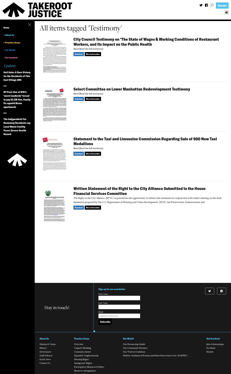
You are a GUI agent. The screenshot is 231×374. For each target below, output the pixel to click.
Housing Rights (81, 359)
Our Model (10, 50)
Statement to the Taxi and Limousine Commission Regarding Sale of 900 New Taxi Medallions (145, 141)
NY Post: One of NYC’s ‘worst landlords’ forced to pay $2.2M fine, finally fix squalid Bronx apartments (16, 99)
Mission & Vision (48, 344)
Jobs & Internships (215, 344)
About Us (9, 35)
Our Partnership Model (134, 344)
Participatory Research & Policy (89, 366)
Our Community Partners (135, 347)
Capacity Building (82, 347)
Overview (78, 344)
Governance (45, 351)
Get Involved (11, 57)
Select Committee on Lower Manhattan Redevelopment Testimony (131, 89)
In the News (45, 359)
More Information (93, 54)
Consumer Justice (82, 351)
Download (79, 54)
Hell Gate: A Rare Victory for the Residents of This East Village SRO (16, 76)
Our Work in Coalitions (134, 351)
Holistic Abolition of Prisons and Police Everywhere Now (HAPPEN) (155, 355)
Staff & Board (46, 355)
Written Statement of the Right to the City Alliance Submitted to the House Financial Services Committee (139, 191)
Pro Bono (210, 347)
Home (6, 27)
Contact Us (45, 363)
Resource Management (85, 370)
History (43, 347)
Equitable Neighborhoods (86, 355)
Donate (222, 5)
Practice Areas (12, 42)
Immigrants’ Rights (83, 363)
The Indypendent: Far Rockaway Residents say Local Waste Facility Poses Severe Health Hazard (16, 126)
